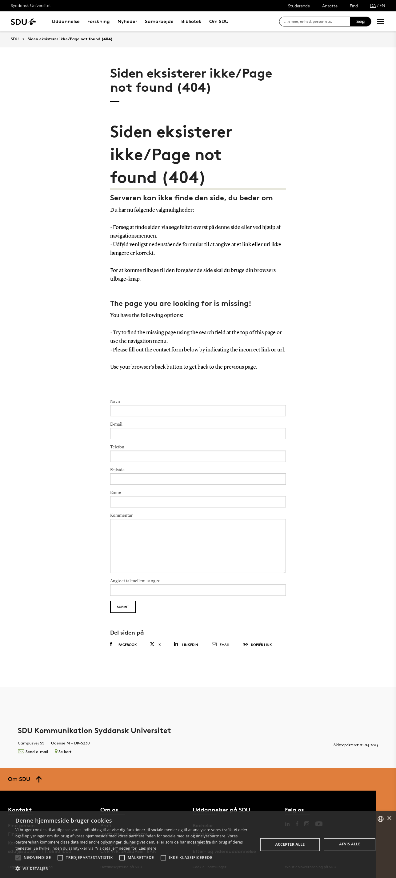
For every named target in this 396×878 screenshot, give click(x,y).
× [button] (389, 818)
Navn (115, 401)
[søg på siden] (317, 21)
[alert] (198, 844)
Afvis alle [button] (349, 844)
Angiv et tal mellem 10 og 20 (135, 581)
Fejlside (117, 470)
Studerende (299, 5)
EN (382, 5)
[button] (18, 858)
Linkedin (186, 644)
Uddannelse (66, 21)
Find (354, 5)
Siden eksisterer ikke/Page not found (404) (70, 39)
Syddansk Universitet (31, 5)
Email (220, 644)
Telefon (117, 447)
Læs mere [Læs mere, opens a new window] (147, 848)
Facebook (123, 644)
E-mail (116, 424)
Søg (360, 21)
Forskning (98, 21)
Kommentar (121, 515)
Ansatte (330, 5)
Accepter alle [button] (290, 844)
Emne (115, 493)
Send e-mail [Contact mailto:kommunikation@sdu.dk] (33, 751)
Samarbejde (159, 21)
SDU (15, 39)
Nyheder (127, 21)
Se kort (63, 751)
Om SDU (219, 21)
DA (373, 5)
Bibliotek (191, 21)
